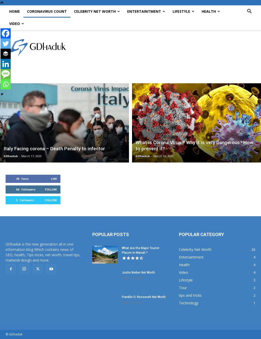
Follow (51, 189)
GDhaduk (11, 156)
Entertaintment (146, 11)
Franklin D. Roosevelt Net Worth (144, 297)
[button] (249, 11)
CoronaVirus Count (47, 11)
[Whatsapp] (6, 84)
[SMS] (6, 74)
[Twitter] (6, 43)
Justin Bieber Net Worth (138, 272)
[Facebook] (6, 33)
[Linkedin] (6, 64)
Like (54, 179)
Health (211, 11)
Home (14, 11)
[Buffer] (6, 54)
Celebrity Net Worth (97, 11)
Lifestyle (183, 11)
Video (16, 23)
